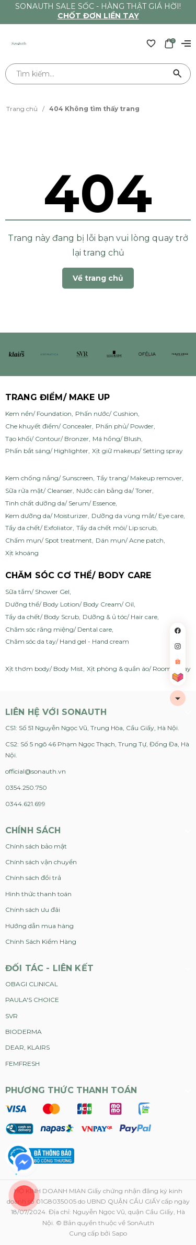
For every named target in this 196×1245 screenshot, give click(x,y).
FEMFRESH (22, 1063)
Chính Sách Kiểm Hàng (40, 941)
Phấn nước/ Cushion (106, 413)
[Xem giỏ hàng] (169, 43)
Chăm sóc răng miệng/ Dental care (58, 629)
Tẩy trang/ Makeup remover (139, 478)
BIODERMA (23, 1031)
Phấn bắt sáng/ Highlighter (46, 451)
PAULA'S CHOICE (32, 1000)
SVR (11, 1016)
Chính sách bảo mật (36, 846)
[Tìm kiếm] (178, 73)
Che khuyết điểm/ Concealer (48, 426)
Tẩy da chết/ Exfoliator (39, 528)
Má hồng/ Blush (117, 439)
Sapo (119, 1233)
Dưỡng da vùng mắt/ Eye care (137, 516)
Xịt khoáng (22, 553)
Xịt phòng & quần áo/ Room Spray (139, 669)
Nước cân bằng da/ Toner (114, 490)
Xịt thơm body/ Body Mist (44, 669)
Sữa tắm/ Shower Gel (37, 592)
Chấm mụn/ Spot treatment (48, 540)
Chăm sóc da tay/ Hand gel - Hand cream (67, 641)
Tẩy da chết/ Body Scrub (42, 617)
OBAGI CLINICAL (31, 984)
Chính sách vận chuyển (41, 862)
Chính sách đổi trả (33, 878)
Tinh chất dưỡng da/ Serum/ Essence (60, 503)
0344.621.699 (25, 804)
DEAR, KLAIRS (27, 1047)
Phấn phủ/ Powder (125, 426)
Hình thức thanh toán (38, 894)
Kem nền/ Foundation (38, 413)
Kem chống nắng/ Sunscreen (49, 478)
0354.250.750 (26, 787)
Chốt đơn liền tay (98, 15)
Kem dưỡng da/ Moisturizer (46, 516)
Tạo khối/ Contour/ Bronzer (47, 439)
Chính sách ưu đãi (32, 909)
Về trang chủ (98, 278)
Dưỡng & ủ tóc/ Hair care (120, 617)
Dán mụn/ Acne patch (130, 540)
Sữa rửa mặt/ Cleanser (39, 490)
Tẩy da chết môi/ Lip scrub (116, 528)
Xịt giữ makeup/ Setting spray (137, 451)
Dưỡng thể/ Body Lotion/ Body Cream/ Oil (69, 604)
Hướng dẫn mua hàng (39, 926)
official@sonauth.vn (35, 771)
